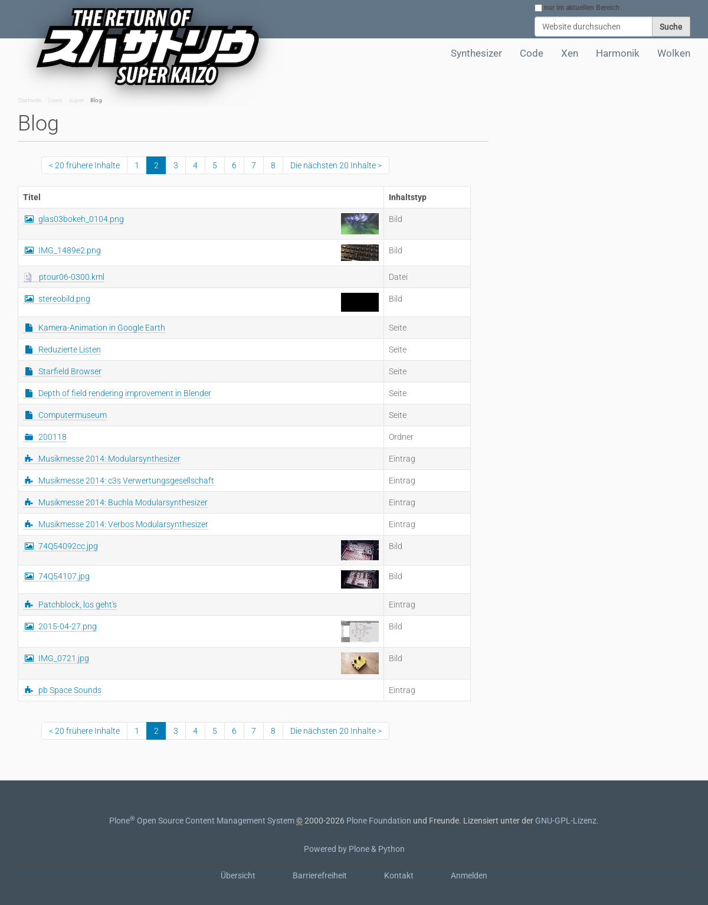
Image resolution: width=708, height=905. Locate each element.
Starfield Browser (69, 371)
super (76, 100)
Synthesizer (476, 53)
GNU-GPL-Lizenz (565, 820)
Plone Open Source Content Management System (201, 820)
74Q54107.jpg (64, 576)
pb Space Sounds (69, 690)
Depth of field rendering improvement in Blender (124, 393)
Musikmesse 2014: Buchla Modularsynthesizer (123, 502)
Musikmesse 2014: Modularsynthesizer (109, 458)
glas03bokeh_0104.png (81, 219)
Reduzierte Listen (69, 349)
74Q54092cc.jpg (68, 546)
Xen (569, 53)
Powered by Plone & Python (354, 849)
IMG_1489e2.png (69, 250)
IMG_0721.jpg (63, 658)
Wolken (673, 53)
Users (55, 100)
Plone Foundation (378, 820)
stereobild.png (64, 298)
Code (531, 53)
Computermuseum (72, 415)
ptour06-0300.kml (71, 277)
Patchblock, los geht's (77, 604)
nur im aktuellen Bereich (582, 8)
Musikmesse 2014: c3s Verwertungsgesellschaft (126, 480)
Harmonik (618, 53)
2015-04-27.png (67, 626)
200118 (52, 437)
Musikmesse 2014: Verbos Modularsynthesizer (123, 524)
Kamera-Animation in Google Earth (101, 327)
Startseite (29, 100)
